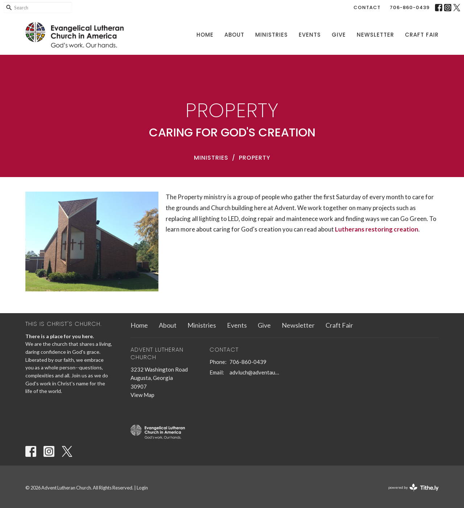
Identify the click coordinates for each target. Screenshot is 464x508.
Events (310, 34)
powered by (413, 487)
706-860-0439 (410, 7)
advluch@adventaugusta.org (255, 372)
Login (142, 488)
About (234, 34)
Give (339, 34)
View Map (142, 395)
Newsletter (375, 34)
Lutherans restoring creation (376, 229)
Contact (367, 7)
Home (205, 34)
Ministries (271, 34)
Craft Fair (422, 34)
